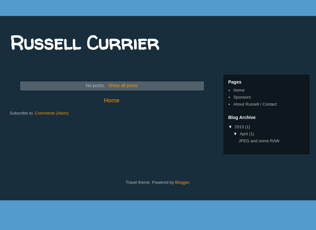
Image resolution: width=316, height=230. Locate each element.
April (244, 133)
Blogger (182, 182)
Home (112, 100)
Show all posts (123, 85)
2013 (240, 126)
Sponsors (242, 97)
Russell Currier (84, 43)
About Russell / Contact (255, 104)
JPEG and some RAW (258, 140)
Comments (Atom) (52, 113)
